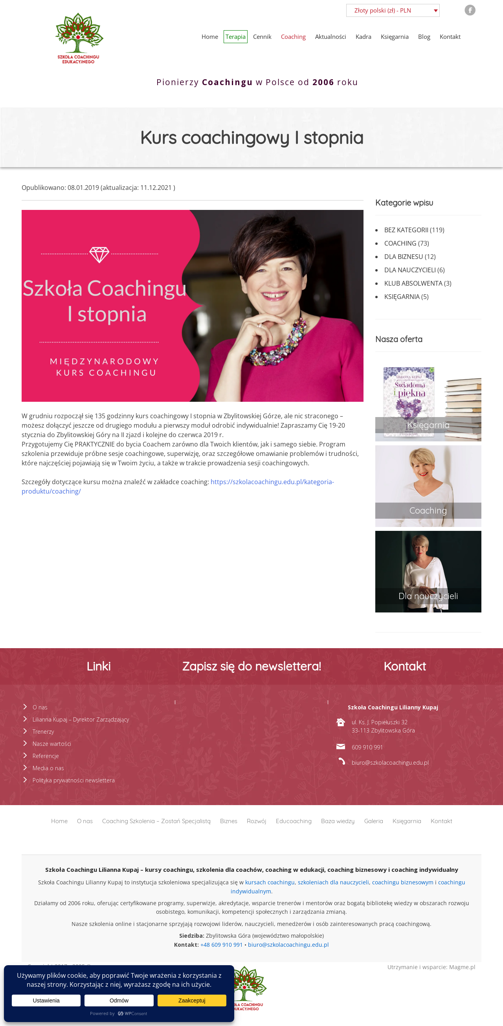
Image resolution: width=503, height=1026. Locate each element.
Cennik (262, 36)
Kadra (363, 36)
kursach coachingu (270, 882)
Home (210, 36)
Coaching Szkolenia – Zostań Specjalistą (156, 821)
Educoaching (294, 821)
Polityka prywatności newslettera (74, 780)
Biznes (228, 821)
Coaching (293, 36)
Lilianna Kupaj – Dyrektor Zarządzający (81, 719)
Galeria (373, 821)
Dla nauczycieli (410, 270)
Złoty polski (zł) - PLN (382, 10)
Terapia (236, 36)
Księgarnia (395, 36)
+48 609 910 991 (221, 944)
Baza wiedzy (338, 821)
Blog (424, 36)
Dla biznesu (403, 256)
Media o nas (48, 768)
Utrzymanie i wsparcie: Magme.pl (431, 967)
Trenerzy (43, 731)
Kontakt (450, 36)
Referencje (46, 756)
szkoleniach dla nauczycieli (333, 882)
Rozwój (256, 821)
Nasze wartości (52, 743)
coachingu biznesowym (402, 882)
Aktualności (330, 36)
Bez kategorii (406, 230)
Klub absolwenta (413, 283)
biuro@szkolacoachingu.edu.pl (288, 944)
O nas (40, 707)
